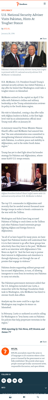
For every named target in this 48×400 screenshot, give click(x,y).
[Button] (43, 38)
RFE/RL (7, 29)
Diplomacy (6, 10)
